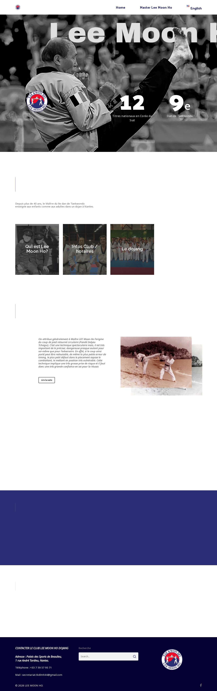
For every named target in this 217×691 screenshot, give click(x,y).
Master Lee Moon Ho (156, 7)
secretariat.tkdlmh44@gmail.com (42, 674)
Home (120, 7)
